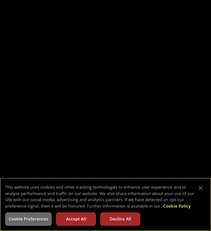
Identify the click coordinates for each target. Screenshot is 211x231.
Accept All (76, 219)
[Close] (201, 188)
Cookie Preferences (28, 219)
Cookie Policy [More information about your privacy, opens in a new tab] (177, 206)
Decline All (120, 219)
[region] (105, 204)
